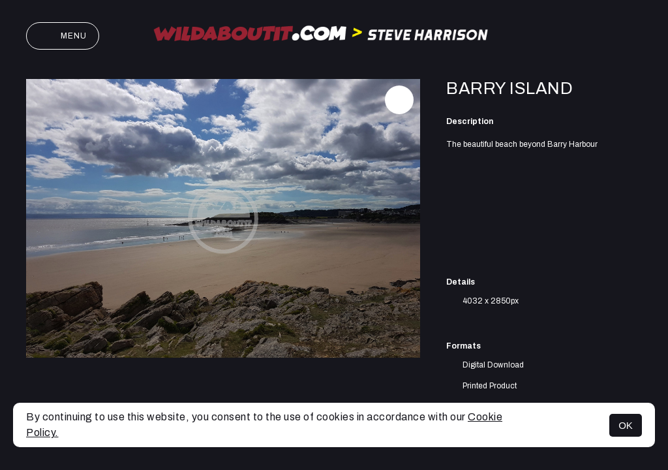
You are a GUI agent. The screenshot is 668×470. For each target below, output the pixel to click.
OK (625, 425)
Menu (62, 36)
